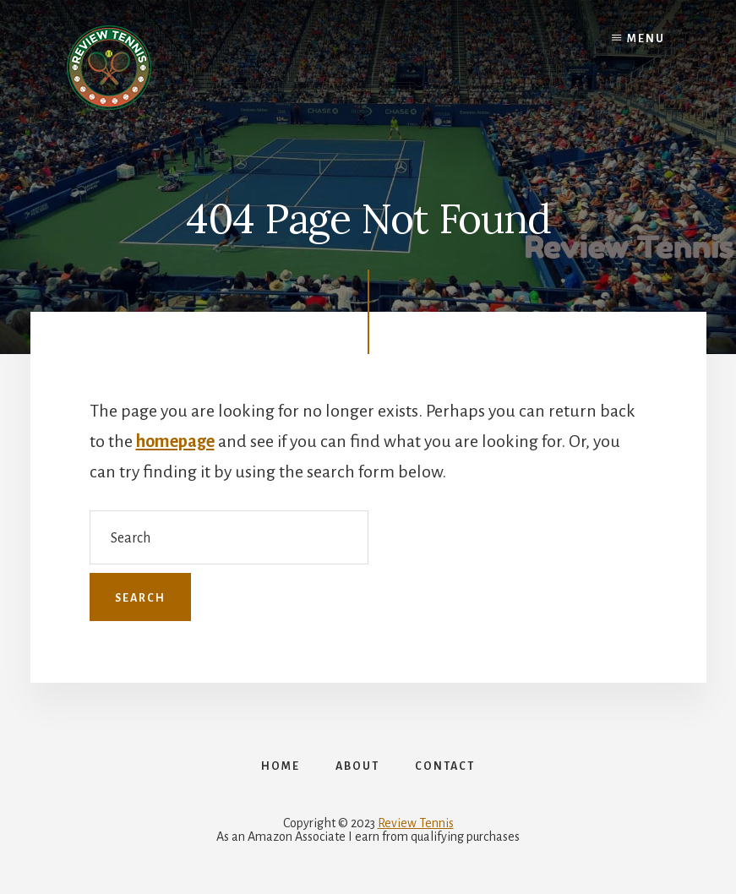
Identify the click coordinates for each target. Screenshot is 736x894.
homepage (175, 441)
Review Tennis (416, 823)
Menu (646, 39)
